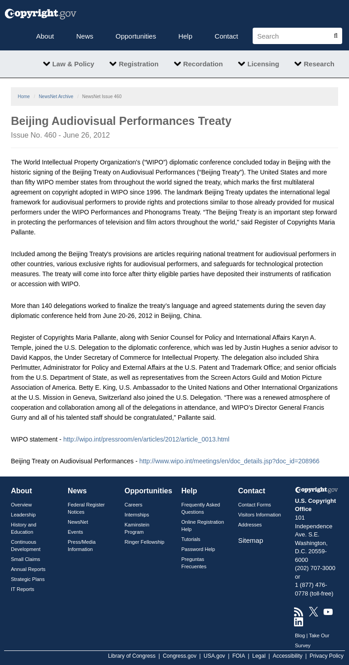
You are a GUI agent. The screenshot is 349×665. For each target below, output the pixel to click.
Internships (137, 514)
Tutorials (190, 539)
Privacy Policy (326, 656)
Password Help (198, 549)
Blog (300, 635)
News (85, 36)
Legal (258, 656)
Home (24, 96)
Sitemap (250, 540)
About (45, 36)
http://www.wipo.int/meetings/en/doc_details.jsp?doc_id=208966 (229, 461)
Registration (139, 64)
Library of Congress (132, 656)
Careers (133, 504)
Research (319, 64)
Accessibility (287, 656)
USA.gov (214, 656)
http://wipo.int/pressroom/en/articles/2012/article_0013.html (146, 439)
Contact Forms (254, 504)
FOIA (238, 656)
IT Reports (22, 589)
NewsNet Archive (56, 96)
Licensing (263, 64)
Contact (226, 36)
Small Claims (25, 559)
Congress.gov (179, 656)
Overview (21, 504)
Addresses (250, 524)
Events (75, 532)
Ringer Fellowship (145, 542)
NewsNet (78, 522)
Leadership (23, 514)
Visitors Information (259, 514)
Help (185, 36)
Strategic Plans (28, 579)
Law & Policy (73, 64)
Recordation (203, 64)
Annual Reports (28, 569)
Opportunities (135, 36)
